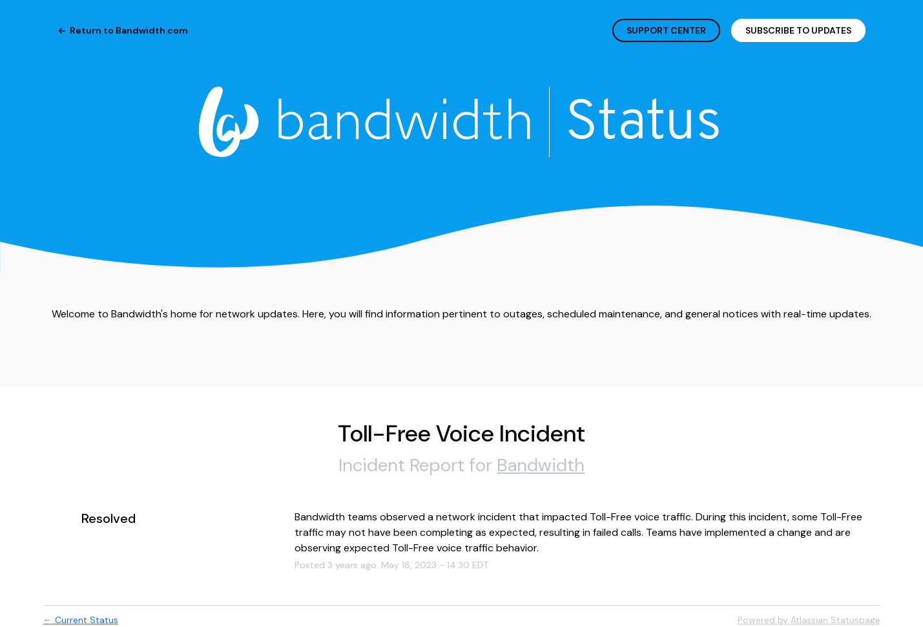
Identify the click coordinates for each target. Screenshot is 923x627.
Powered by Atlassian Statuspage (809, 620)
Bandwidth (541, 465)
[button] (798, 30)
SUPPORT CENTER (666, 30)
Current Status (80, 620)
